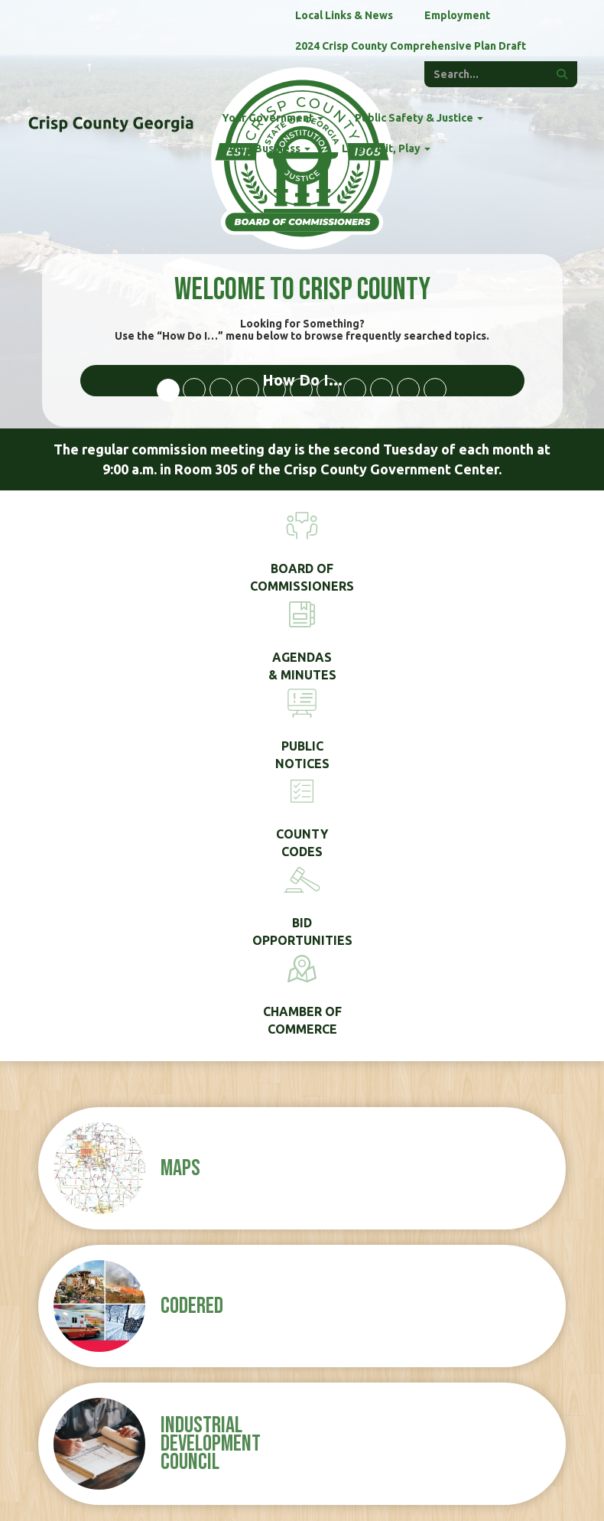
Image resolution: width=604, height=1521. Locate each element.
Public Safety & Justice (419, 118)
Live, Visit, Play (386, 148)
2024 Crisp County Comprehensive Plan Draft (410, 46)
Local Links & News (344, 15)
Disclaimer (429, 1483)
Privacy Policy (359, 1483)
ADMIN (481, 1483)
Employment (457, 15)
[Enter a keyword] (485, 74)
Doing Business (266, 148)
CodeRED (192, 863)
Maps (180, 725)
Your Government (272, 118)
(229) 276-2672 (103, 1268)
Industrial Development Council (211, 1000)
